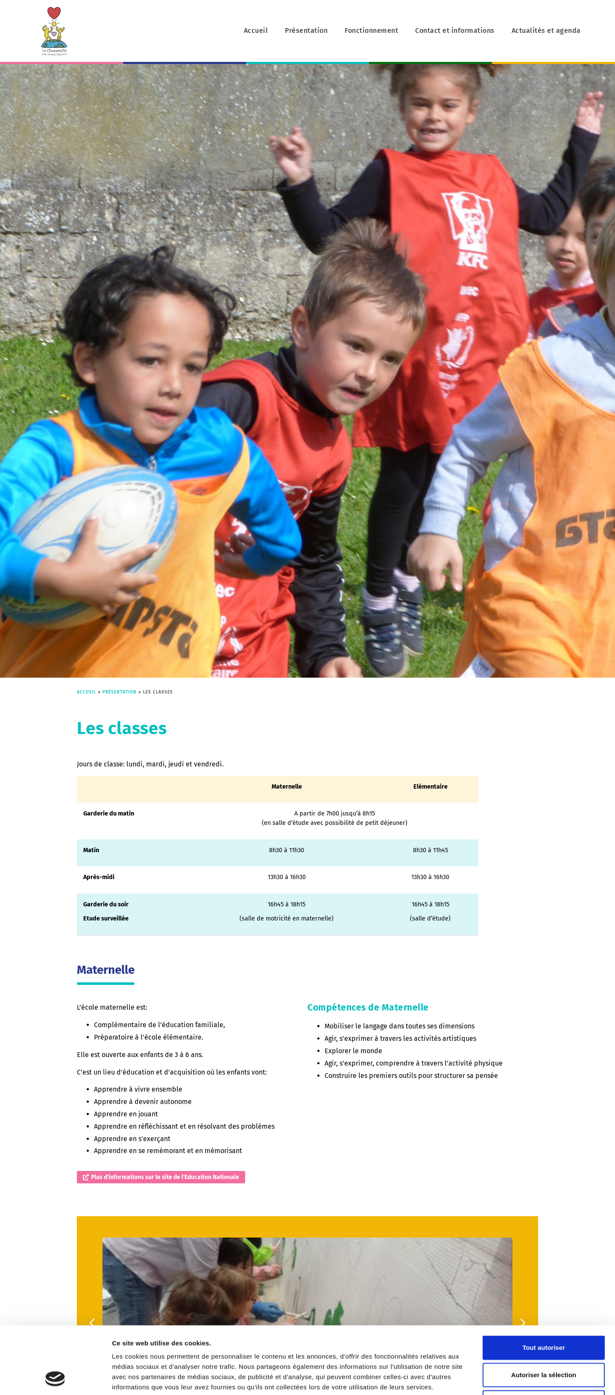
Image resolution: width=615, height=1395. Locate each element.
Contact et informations (455, 30)
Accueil (256, 30)
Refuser (544, 1339)
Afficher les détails (478, 1378)
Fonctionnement (371, 30)
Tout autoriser (543, 1284)
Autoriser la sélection (544, 1311)
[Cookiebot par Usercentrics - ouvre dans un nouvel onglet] (55, 1378)
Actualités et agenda (546, 30)
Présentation (306, 30)
